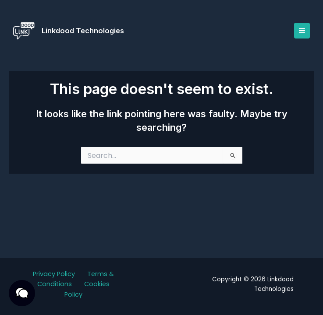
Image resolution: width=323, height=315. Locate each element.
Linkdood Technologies (84, 30)
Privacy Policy (54, 274)
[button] (22, 293)
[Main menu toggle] (301, 30)
